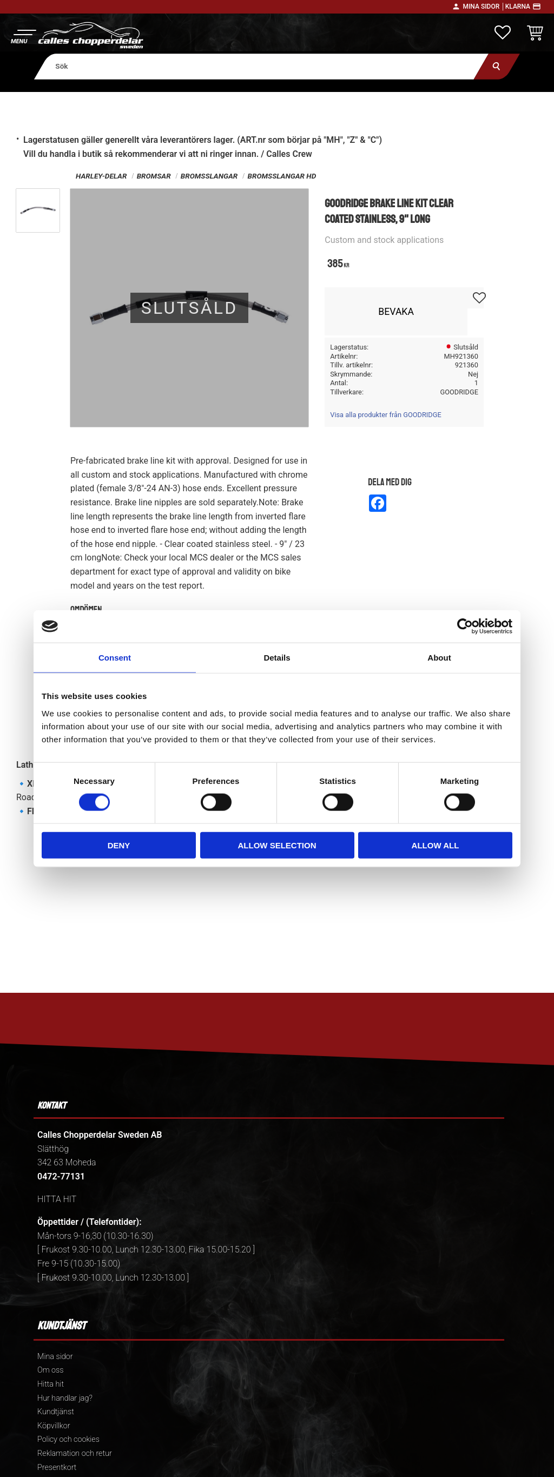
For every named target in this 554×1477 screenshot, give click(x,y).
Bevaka (396, 311)
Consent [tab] (114, 657)
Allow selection (277, 844)
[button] (23, 35)
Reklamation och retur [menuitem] (74, 1453)
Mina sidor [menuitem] (54, 1356)
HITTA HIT (56, 1199)
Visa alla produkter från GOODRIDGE (385, 415)
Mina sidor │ (484, 6)
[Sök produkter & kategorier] (262, 66)
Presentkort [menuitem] (56, 1467)
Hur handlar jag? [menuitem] (65, 1398)
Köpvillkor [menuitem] (53, 1425)
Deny (119, 844)
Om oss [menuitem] (50, 1370)
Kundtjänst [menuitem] (55, 1411)
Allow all (435, 844)
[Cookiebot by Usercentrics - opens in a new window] (465, 626)
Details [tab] (276, 657)
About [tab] (439, 657)
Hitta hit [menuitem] (50, 1384)
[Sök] (497, 66)
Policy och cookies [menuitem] (68, 1439)
